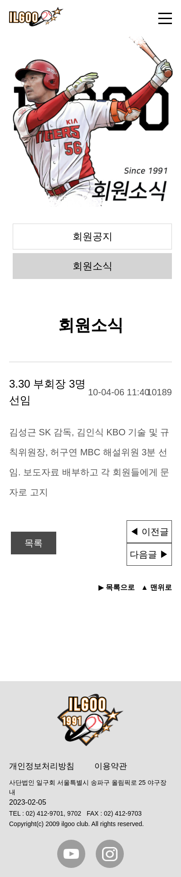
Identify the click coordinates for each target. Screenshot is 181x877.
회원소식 (93, 266)
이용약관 (110, 766)
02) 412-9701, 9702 (53, 813)
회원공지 (93, 236)
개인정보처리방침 (41, 766)
